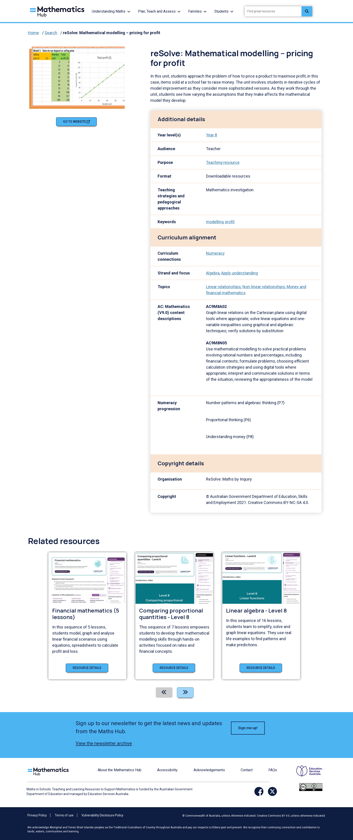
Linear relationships (223, 286)
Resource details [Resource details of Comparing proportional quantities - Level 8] (174, 668)
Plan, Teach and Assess (157, 11)
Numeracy (215, 253)
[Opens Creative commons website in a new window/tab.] (310, 786)
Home (33, 32)
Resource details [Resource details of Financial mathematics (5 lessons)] (87, 668)
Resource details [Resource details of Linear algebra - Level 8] (261, 668)
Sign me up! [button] (248, 728)
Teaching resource (223, 162)
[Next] (185, 692)
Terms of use (64, 815)
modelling (215, 221)
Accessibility (167, 770)
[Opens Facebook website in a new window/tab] (258, 791)
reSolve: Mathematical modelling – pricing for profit (111, 32)
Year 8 (211, 135)
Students (221, 11)
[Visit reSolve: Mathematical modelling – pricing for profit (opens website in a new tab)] (80, 76)
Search (51, 32)
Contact (247, 770)
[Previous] (164, 692)
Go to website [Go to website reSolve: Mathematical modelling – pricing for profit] (76, 121)
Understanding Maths (108, 11)
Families (195, 11)
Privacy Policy (37, 815)
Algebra (212, 273)
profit (230, 221)
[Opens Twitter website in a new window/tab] (272, 791)
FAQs (272, 770)
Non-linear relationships (263, 286)
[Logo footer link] (49, 771)
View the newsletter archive (104, 743)
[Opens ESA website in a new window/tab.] (306, 774)
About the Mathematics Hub (119, 770)
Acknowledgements (209, 770)
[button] (128, 11)
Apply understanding (239, 273)
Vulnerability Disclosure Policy (102, 815)
